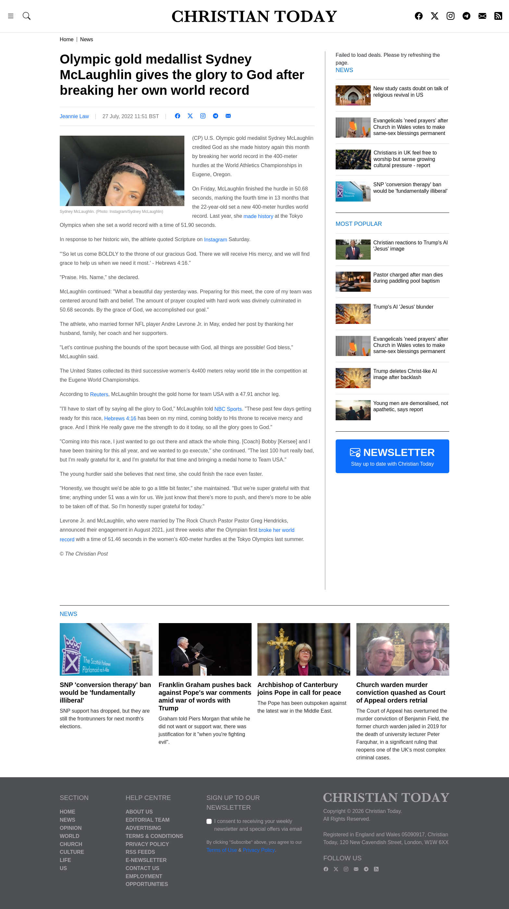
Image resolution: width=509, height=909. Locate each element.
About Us (139, 812)
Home (67, 39)
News (86, 39)
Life (65, 860)
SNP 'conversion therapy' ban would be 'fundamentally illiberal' (105, 692)
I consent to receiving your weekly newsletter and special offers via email (258, 825)
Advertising (143, 828)
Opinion (71, 828)
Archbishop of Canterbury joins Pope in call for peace (299, 688)
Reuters (99, 394)
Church (71, 844)
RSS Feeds (140, 852)
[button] (11, 17)
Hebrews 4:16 (121, 418)
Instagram (215, 239)
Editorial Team (147, 820)
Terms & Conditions (154, 836)
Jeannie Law (74, 116)
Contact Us (142, 868)
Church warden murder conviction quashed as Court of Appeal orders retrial (400, 692)
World (69, 836)
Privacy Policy (147, 844)
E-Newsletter (146, 860)
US (63, 868)
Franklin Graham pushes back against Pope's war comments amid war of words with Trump (205, 696)
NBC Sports (228, 409)
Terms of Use (221, 850)
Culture (72, 852)
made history (258, 216)
